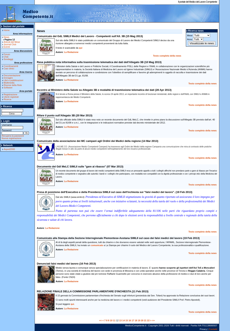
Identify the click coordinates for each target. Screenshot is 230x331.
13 (120, 320)
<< (100, 320)
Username (12, 126)
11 (114, 320)
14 (123, 320)
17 (133, 320)
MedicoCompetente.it (27, 13)
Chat (6, 57)
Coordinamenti (11, 66)
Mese (198, 35)
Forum (7, 54)
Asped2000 (9, 149)
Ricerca (7, 99)
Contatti (213, 329)
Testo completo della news (167, 56)
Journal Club (10, 44)
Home (7, 30)
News (6, 37)
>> (153, 320)
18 (136, 320)
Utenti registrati (11, 97)
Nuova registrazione (11, 138)
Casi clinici (9, 68)
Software (8, 87)
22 (148, 320)
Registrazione (10, 94)
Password (12, 131)
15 (126, 320)
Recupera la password (13, 136)
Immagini (8, 78)
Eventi (7, 47)
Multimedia (9, 82)
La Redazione (71, 52)
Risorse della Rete (13, 85)
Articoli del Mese (12, 42)
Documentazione (12, 75)
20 (142, 320)
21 (145, 320)
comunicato (97, 245)
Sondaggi (8, 59)
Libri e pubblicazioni (13, 80)
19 (139, 320)
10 (111, 320)
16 (130, 320)
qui (80, 48)
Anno (195, 39)
